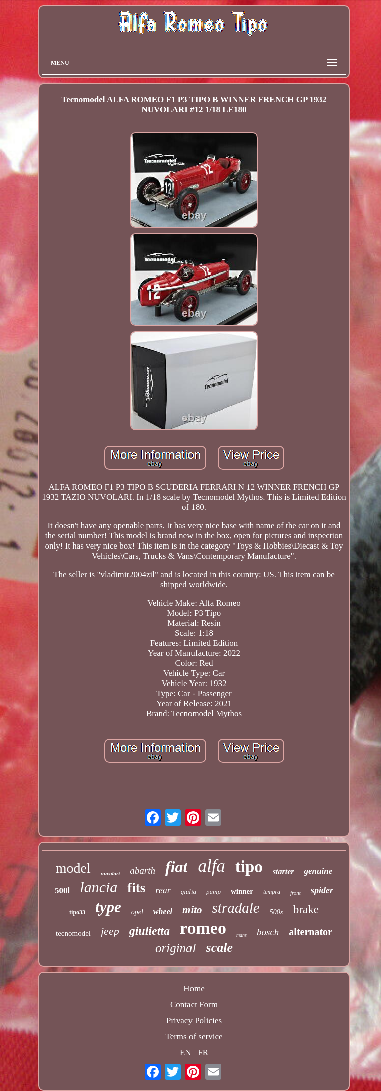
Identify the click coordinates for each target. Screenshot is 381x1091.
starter (283, 871)
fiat (176, 867)
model (73, 868)
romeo (203, 928)
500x (276, 912)
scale (219, 947)
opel (137, 912)
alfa (211, 866)
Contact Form (194, 1004)
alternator (310, 931)
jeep (110, 931)
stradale (236, 908)
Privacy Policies (194, 1020)
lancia (98, 887)
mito (192, 910)
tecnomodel (73, 933)
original (175, 948)
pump (213, 891)
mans (241, 935)
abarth (142, 870)
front (295, 893)
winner (242, 891)
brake (306, 909)
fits (136, 887)
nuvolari (110, 873)
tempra (271, 891)
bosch (268, 932)
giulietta (149, 930)
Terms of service (193, 1036)
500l (62, 890)
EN (186, 1052)
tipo (249, 867)
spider (322, 890)
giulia (188, 891)
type (108, 907)
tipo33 (77, 912)
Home (194, 988)
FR (203, 1052)
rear (162, 890)
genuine (318, 871)
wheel (162, 911)
